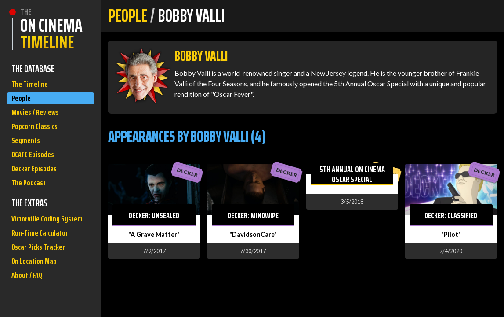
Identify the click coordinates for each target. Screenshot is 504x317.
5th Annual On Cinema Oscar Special (352, 174)
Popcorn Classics (37, 136)
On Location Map (37, 306)
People (22, 102)
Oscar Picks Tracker (42, 289)
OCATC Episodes (35, 169)
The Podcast (30, 202)
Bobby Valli (201, 56)
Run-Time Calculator (43, 272)
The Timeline (31, 85)
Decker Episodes (36, 186)
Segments (27, 152)
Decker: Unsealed (154, 215)
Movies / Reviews (38, 119)
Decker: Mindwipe (253, 215)
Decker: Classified (450, 215)
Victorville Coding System (38, 248)
